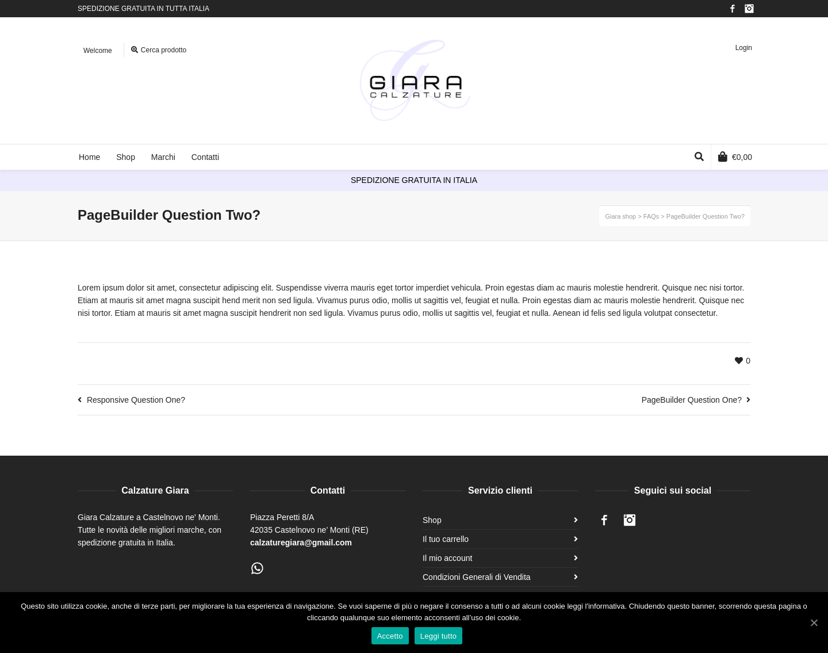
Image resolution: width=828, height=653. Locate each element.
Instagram (749, 9)
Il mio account (447, 558)
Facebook (732, 9)
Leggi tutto (438, 636)
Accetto (390, 636)
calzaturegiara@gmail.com (301, 542)
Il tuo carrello (446, 539)
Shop (432, 520)
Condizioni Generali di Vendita (477, 577)
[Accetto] (813, 622)
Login (743, 48)
